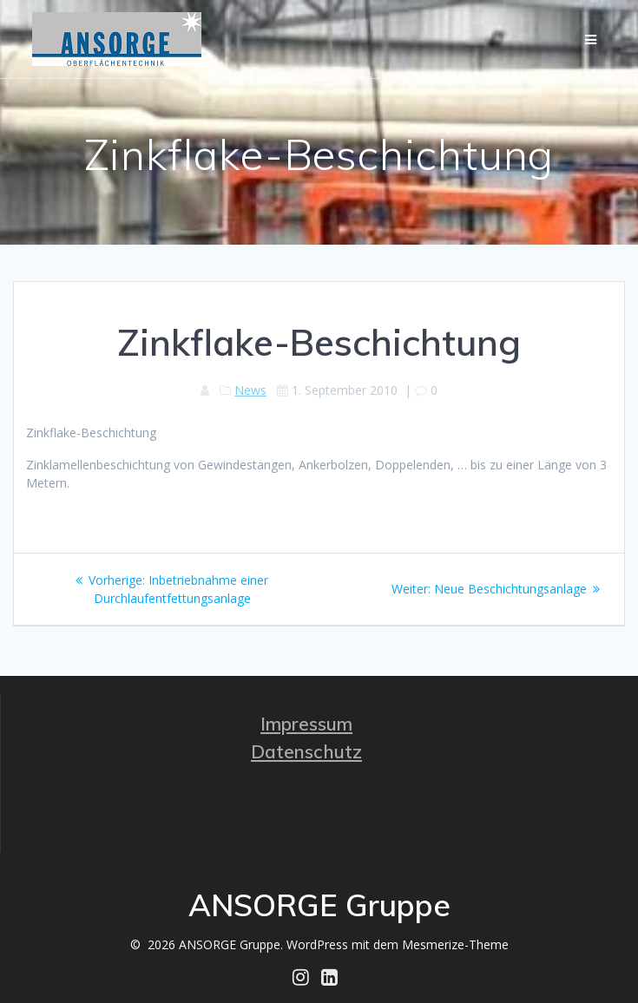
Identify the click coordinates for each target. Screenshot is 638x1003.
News (250, 390)
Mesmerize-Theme (455, 944)
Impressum (306, 723)
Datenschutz (306, 751)
